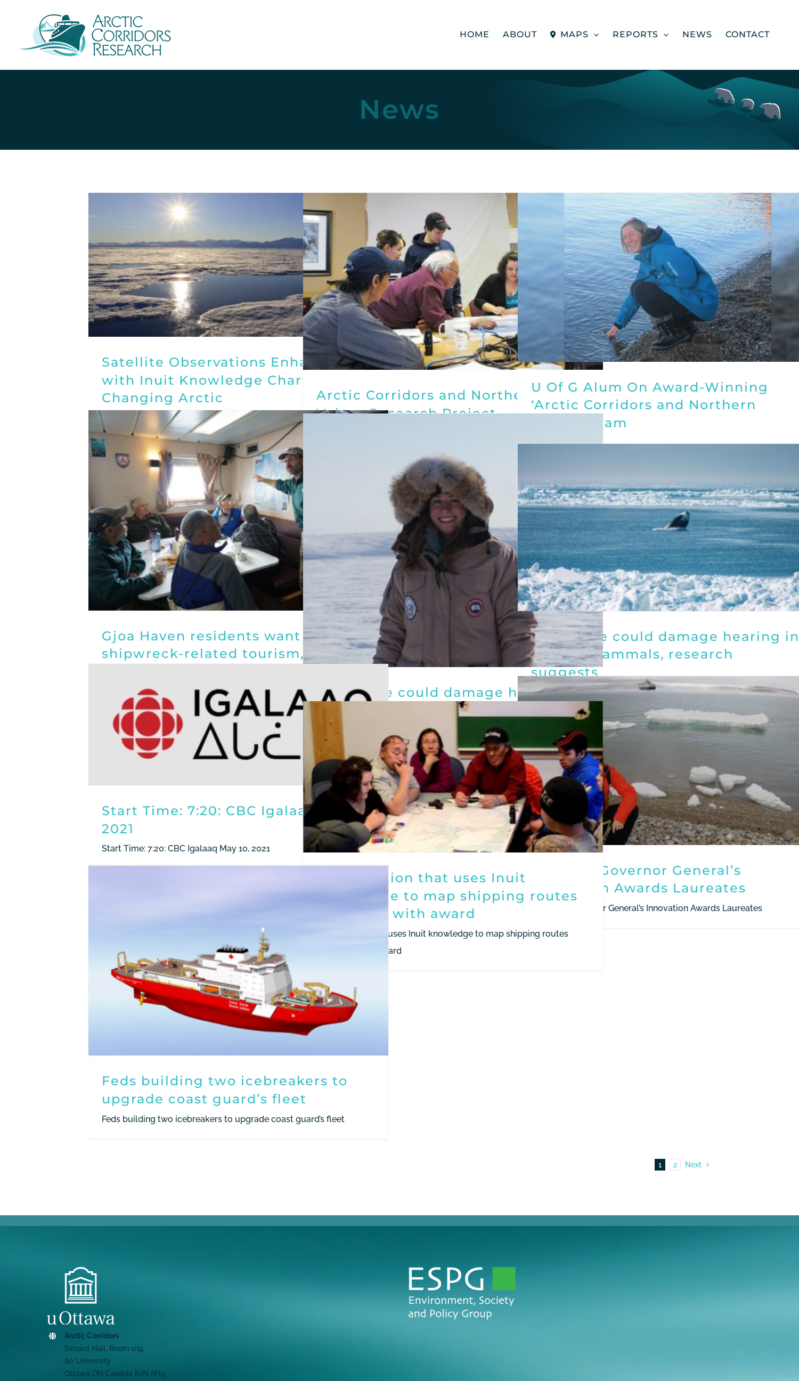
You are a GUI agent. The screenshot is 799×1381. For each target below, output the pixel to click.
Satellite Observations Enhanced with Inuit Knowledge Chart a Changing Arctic (223, 379)
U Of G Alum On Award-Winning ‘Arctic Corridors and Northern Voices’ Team (650, 404)
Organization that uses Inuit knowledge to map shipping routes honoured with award (447, 895)
